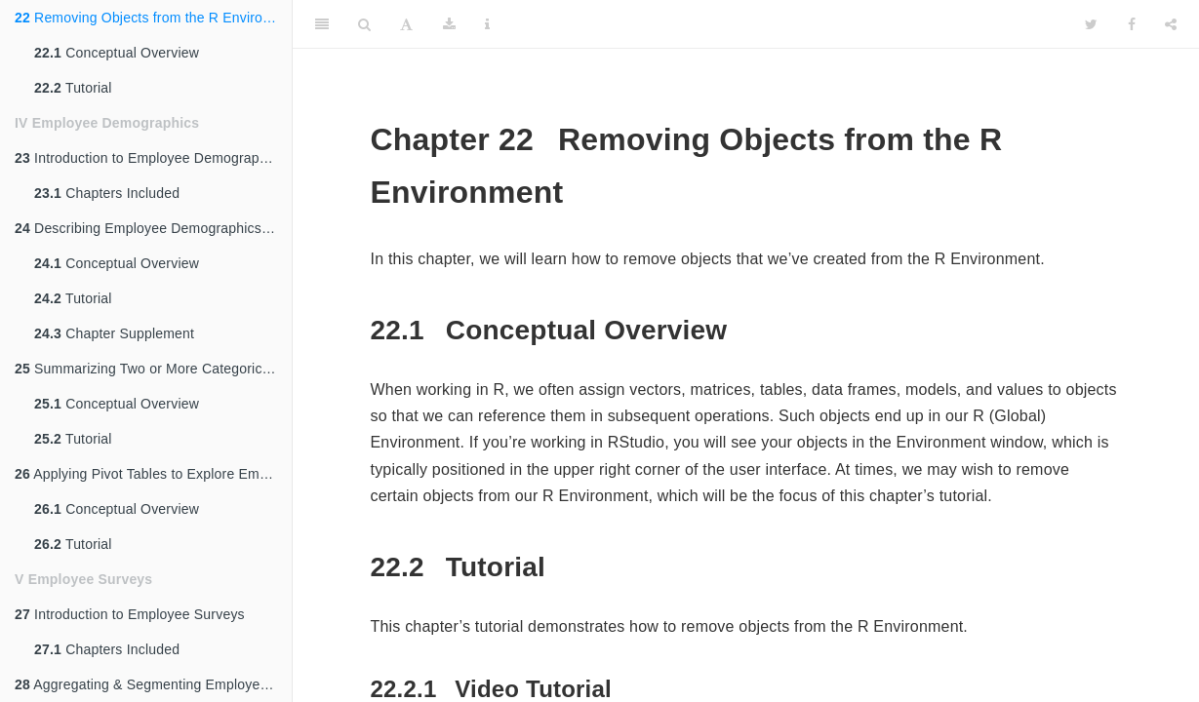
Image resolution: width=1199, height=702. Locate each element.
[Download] (449, 24)
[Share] (1170, 24)
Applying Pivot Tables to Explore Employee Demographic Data (153, 474)
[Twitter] (1091, 24)
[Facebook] (1131, 24)
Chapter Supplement (114, 333)
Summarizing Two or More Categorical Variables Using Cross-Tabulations (153, 368)
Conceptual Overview (116, 52)
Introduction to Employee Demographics (150, 158)
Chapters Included (107, 193)
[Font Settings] (406, 24)
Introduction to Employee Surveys (130, 614)
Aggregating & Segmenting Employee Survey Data (153, 684)
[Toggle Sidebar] (321, 24)
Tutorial (73, 88)
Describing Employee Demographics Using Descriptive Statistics (153, 228)
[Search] (364, 24)
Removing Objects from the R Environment (153, 17)
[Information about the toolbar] (487, 24)
